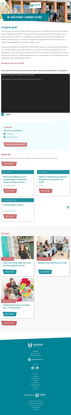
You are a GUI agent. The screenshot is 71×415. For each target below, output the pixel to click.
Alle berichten (9, 323)
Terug (8, 114)
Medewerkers (35, 387)
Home (36, 376)
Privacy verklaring (35, 407)
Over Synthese (36, 381)
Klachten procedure (35, 403)
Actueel (35, 383)
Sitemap (35, 412)
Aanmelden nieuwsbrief (15, 149)
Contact (35, 391)
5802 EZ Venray (35, 358)
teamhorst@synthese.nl (10, 139)
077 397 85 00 (8, 136)
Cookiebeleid (35, 410)
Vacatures (35, 389)
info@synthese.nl (35, 362)
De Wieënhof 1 (35, 356)
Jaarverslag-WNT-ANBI (35, 405)
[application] (35, 93)
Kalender (35, 385)
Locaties (35, 378)
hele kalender (9, 166)
